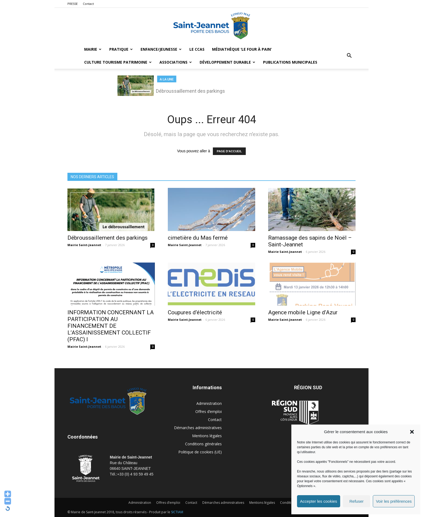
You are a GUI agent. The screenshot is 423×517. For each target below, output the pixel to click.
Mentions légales (207, 435)
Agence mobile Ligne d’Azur (302, 312)
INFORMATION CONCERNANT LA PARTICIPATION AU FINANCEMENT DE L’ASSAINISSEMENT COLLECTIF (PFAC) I (110, 326)
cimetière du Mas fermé (198, 238)
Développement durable (227, 62)
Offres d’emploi (208, 411)
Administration (209, 403)
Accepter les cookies (318, 501)
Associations (175, 62)
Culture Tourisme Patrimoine (118, 62)
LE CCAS (196, 49)
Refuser (356, 501)
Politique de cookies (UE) (200, 451)
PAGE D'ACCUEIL (229, 151)
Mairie (92, 49)
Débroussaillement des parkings (107, 238)
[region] (211, 87)
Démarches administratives (198, 427)
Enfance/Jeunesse (161, 49)
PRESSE (72, 4)
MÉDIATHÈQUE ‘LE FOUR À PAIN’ (242, 49)
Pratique (121, 49)
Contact (88, 4)
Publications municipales (290, 62)
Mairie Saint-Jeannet (84, 245)
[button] (412, 432)
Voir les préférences (394, 501)
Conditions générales (203, 443)
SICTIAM (177, 512)
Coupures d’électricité (195, 312)
